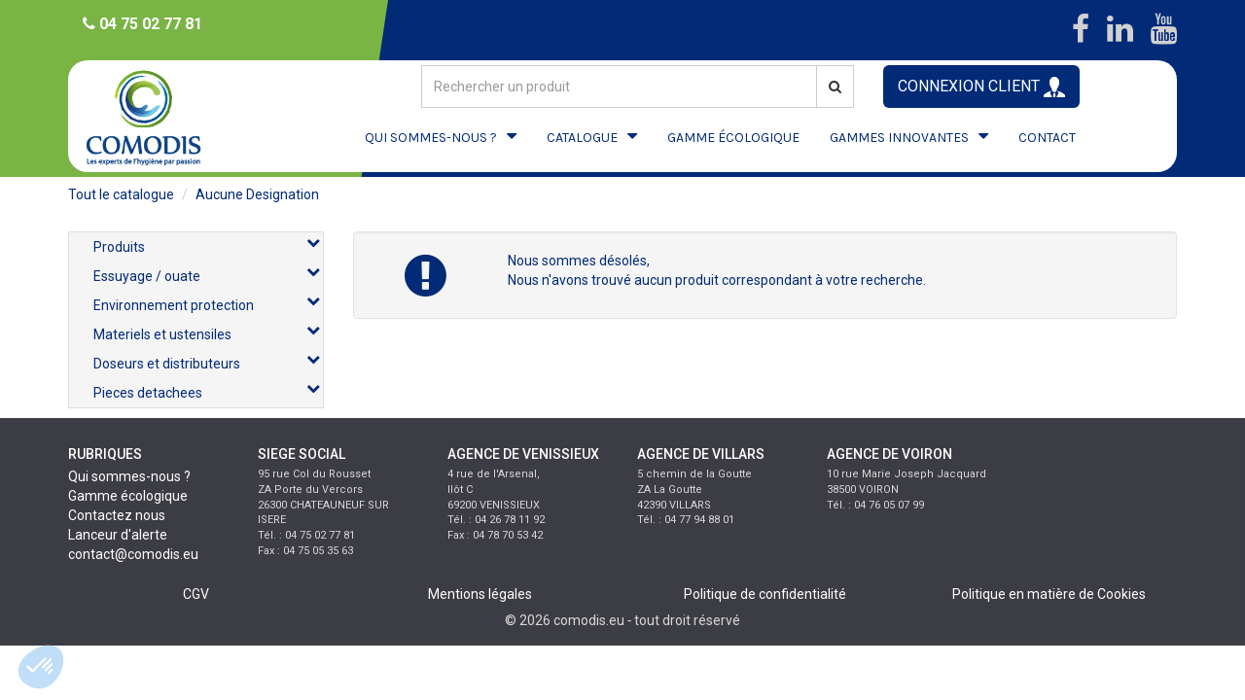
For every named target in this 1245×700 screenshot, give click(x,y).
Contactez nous (116, 515)
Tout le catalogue (121, 194)
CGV (196, 594)
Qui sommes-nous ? (129, 476)
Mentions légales (480, 594)
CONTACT (1047, 137)
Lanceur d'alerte (117, 534)
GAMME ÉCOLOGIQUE (733, 137)
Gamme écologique (128, 496)
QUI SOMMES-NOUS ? (431, 137)
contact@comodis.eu (133, 554)
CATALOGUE (582, 137)
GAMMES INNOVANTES (899, 137)
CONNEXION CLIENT (981, 87)
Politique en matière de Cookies (1049, 594)
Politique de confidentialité (765, 594)
